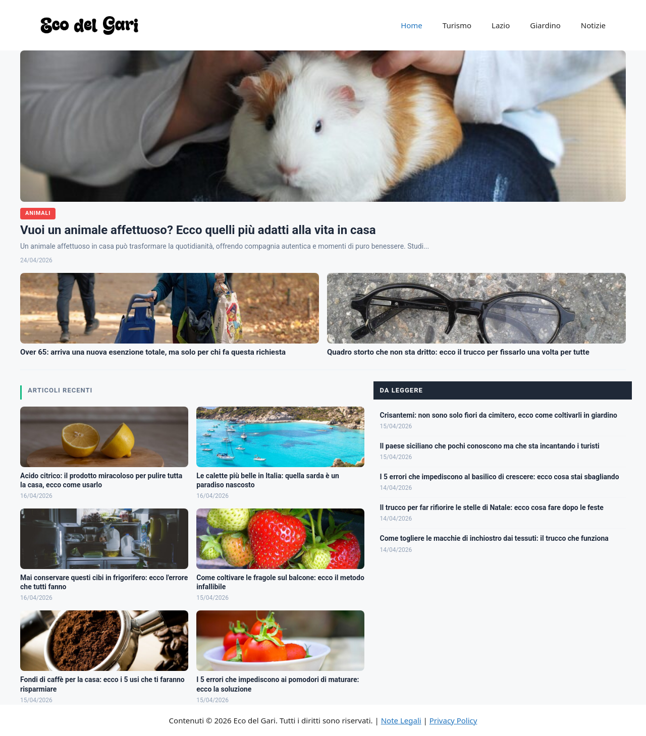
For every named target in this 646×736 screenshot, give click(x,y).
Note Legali (401, 720)
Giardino (545, 25)
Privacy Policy (453, 720)
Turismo (457, 25)
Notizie (593, 25)
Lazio (501, 25)
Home (411, 25)
